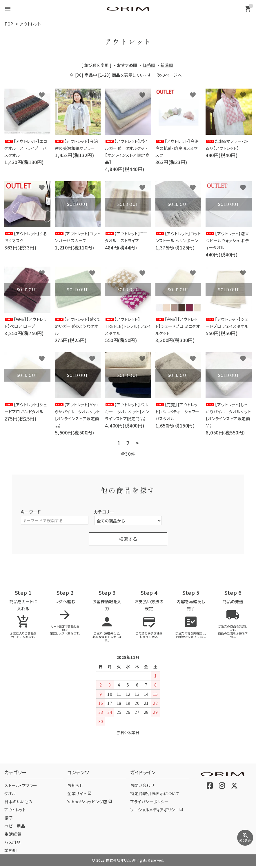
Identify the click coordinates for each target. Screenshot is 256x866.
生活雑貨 (12, 834)
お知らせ (75, 785)
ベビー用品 (14, 826)
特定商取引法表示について (154, 793)
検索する (128, 538)
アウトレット (30, 24)
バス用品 (12, 842)
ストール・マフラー (20, 785)
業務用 (10, 850)
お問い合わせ (142, 785)
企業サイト (79, 793)
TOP (8, 24)
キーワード (31, 512)
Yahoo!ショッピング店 (89, 801)
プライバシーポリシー (149, 801)
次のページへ (169, 75)
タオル (10, 793)
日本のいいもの (18, 801)
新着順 (167, 65)
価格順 (149, 65)
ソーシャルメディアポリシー (156, 810)
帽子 (8, 818)
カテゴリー (104, 512)
